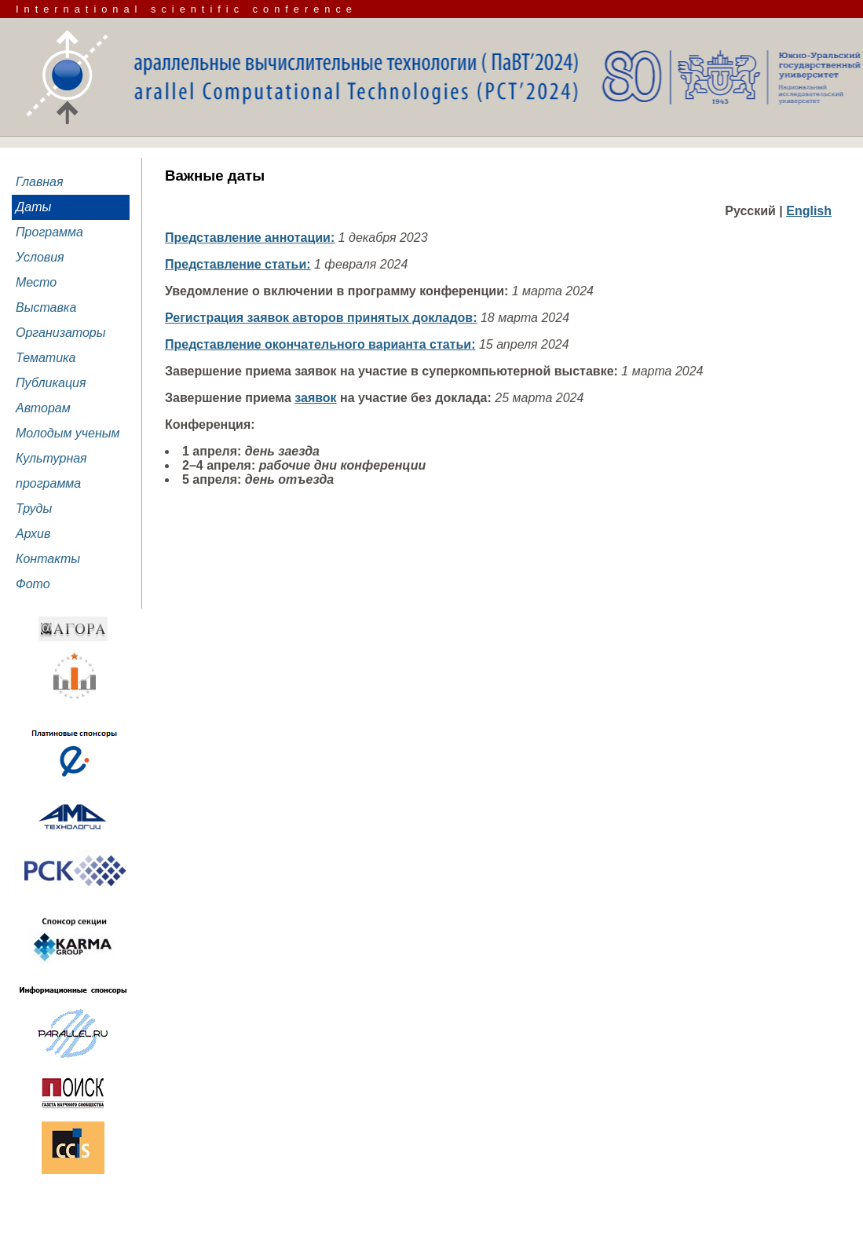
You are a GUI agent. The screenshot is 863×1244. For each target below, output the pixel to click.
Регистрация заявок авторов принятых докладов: (321, 317)
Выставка (46, 307)
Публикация (51, 383)
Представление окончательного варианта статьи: (320, 344)
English (809, 211)
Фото (33, 584)
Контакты (48, 558)
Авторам (43, 408)
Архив (33, 533)
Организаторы (61, 332)
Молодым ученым (68, 433)
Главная (40, 181)
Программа (49, 232)
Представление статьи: (238, 264)
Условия (40, 257)
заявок (315, 397)
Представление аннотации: (250, 237)
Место (36, 282)
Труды (34, 508)
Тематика (46, 357)
